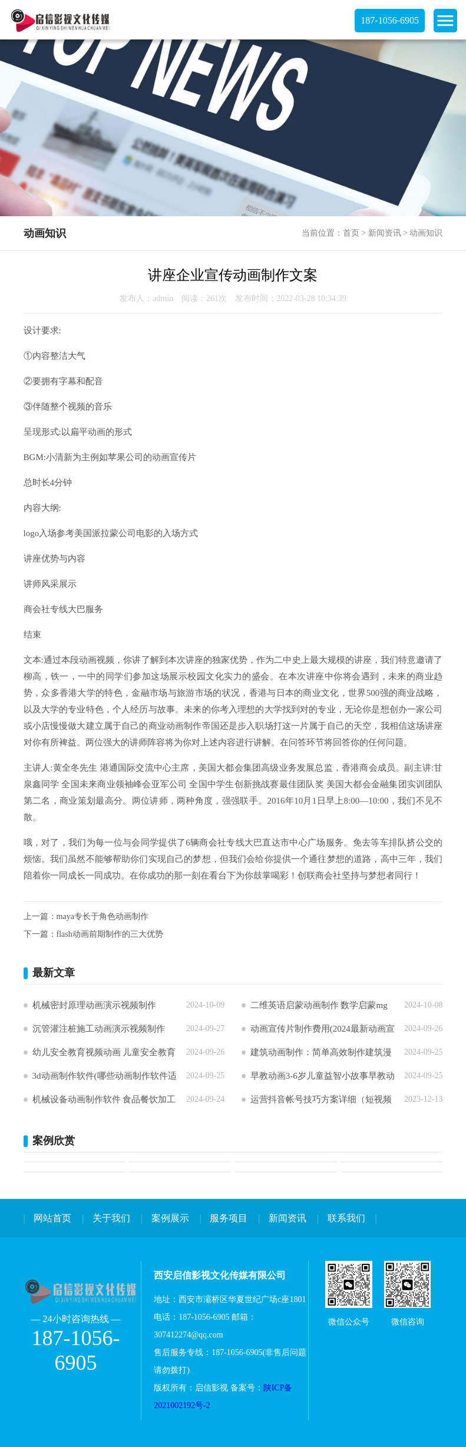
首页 (351, 233)
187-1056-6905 (390, 20)
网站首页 (52, 1218)
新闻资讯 (384, 233)
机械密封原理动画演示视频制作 (94, 1005)
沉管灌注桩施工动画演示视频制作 (98, 1028)
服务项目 (228, 1218)
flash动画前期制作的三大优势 (110, 934)
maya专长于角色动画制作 (102, 916)
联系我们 (346, 1218)
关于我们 (111, 1218)
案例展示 (170, 1218)
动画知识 (425, 233)
